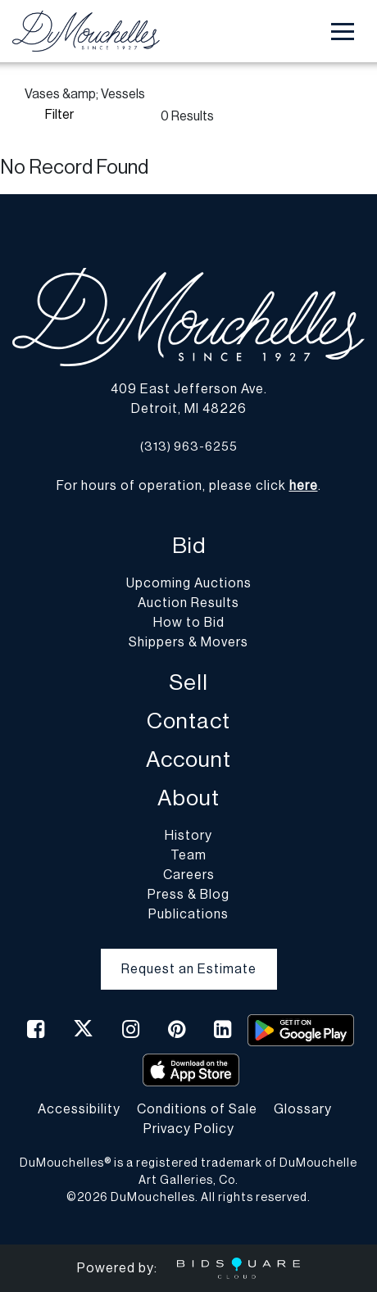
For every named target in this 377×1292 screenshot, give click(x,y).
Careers (189, 875)
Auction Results (188, 603)
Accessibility (79, 1109)
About (188, 798)
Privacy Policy (188, 1129)
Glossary (303, 1109)
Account (188, 760)
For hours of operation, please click (187, 485)
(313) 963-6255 (189, 447)
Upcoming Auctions (189, 583)
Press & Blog (188, 894)
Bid (189, 546)
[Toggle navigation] (342, 31)
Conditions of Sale (197, 1109)
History (188, 835)
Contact (188, 721)
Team (188, 855)
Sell (188, 683)
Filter (59, 114)
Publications (188, 914)
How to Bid (189, 622)
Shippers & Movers (188, 642)
